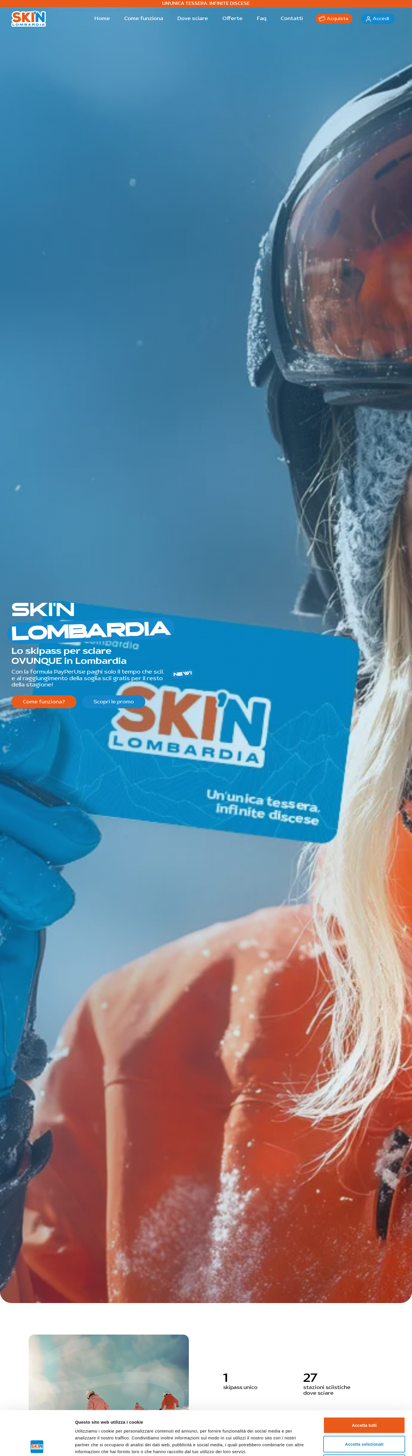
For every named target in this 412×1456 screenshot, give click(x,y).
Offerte (232, 18)
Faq (261, 18)
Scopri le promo (114, 702)
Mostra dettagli (301, 1444)
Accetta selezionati (364, 1399)
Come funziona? (44, 702)
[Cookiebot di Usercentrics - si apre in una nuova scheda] (37, 1445)
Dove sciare (192, 18)
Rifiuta (364, 1418)
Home (102, 18)
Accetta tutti (364, 1380)
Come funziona (143, 18)
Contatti (292, 18)
